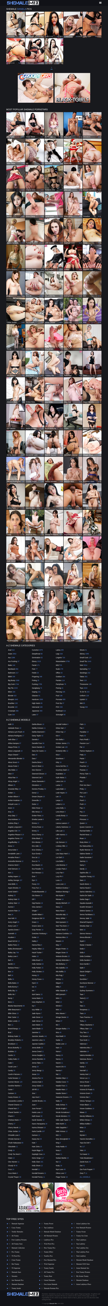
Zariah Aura (85, 1162)
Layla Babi (61, 789)
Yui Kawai (84, 1154)
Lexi (58, 819)
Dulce (35, 804)
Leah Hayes (61, 793)
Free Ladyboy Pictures (19, 1240)
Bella (11, 979)
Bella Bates (13, 983)
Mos (58, 1032)
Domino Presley (39, 789)
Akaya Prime (14, 747)
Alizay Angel (13, 781)
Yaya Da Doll (85, 1143)
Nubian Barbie (62, 1158)
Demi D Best (38, 766)
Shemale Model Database (52, 1232)
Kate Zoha (37, 1147)
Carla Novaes (14, 1078)
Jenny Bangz (38, 1070)
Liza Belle (60, 861)
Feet (35, 669)
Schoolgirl (61, 715)
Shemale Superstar (18, 1224)
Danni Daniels (38, 747)
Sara (83, 880)
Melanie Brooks (63, 956)
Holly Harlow (38, 964)
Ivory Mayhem (38, 1002)
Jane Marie (37, 1025)
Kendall (36, 1169)
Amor (11, 808)
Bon (10, 1025)
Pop (82, 808)
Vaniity (84, 1063)
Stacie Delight (85, 972)
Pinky (83, 789)
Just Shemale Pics (17, 1280)
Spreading (85, 669)
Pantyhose (61, 684)
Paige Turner (62, 1177)
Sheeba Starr (86, 926)
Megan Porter (62, 949)
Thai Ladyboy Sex (82, 1248)
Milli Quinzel (61, 994)
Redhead (61, 711)
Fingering (37, 677)
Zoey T (83, 1173)
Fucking (37, 684)
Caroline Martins (15, 1086)
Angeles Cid (14, 831)
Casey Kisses (14, 1097)
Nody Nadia (61, 1147)
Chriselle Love (14, 1135)
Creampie (13, 711)
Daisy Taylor (37, 736)
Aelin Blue (13, 739)
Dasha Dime (37, 762)
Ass (11, 658)
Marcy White (61, 918)
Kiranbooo (60, 758)
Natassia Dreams (64, 1097)
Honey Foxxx (38, 979)
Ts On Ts (84, 692)
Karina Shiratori (39, 1127)
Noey (58, 1150)
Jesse (36, 1074)
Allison (11, 785)
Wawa (83, 1112)
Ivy (33, 1006)
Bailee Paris (13, 945)
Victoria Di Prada (87, 1089)
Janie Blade (37, 1029)
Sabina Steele (86, 854)
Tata (82, 1006)
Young (84, 707)
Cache (11, 1055)
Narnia (59, 1070)
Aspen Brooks (14, 888)
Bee (10, 972)
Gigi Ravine (37, 903)
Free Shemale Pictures (83, 1228)
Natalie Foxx (61, 1086)
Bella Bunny (13, 987)
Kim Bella (60, 739)
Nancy (59, 1055)
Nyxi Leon (61, 1169)
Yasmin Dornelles (87, 1139)
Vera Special (85, 1086)
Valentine (84, 1051)
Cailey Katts (13, 1059)
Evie (34, 876)
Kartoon (36, 1135)
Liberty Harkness (63, 827)
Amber (11, 793)
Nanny (59, 1059)
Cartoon (12, 1093)
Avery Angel (13, 922)
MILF (59, 665)
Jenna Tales (37, 1063)
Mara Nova (60, 911)
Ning (58, 1143)
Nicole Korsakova (63, 1112)
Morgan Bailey (63, 1029)
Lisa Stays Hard (63, 854)
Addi (11, 724)
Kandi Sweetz (38, 1120)
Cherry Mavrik (14, 1127)
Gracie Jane (37, 926)
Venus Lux (85, 1078)
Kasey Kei (37, 1139)
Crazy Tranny (16, 1228)
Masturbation (63, 661)
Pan (82, 728)
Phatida (83, 777)
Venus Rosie (85, 1082)
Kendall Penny (38, 1177)
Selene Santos (86, 911)
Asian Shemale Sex (82, 1268)
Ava (10, 914)
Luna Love (61, 884)
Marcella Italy (62, 914)
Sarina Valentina (87, 892)
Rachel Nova (86, 835)
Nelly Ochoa (61, 1105)
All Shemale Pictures (51, 1236)
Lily (58, 838)
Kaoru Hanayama (39, 1124)
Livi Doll (60, 857)
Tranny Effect (48, 1252)
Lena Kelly (61, 808)
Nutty (59, 1166)
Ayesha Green (14, 930)
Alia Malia (13, 770)
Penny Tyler (85, 774)
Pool (59, 696)
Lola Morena (61, 865)
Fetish (35, 673)
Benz (11, 1002)
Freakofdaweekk (39, 892)
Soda (82, 949)
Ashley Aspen (14, 876)
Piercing (60, 692)
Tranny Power (48, 1224)
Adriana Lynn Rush (16, 732)
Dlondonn (36, 785)
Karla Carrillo (38, 1131)
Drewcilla (36, 800)
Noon (59, 1154)
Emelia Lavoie (38, 819)
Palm (83, 724)
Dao (34, 755)
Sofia (82, 952)
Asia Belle (13, 884)
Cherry (11, 1124)
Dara (34, 758)
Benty (11, 998)
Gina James (37, 907)
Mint (58, 1010)
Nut (58, 1162)
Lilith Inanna (61, 835)
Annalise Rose (14, 857)
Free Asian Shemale (50, 1284)
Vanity (83, 1067)
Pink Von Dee (85, 785)
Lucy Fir (59, 876)
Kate (34, 1143)
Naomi (59, 1063)
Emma (35, 823)
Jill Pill (35, 1089)
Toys (83, 688)
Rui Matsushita (86, 846)
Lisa (58, 850)
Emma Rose (37, 827)
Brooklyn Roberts (15, 1040)
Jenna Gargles (38, 1055)
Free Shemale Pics (50, 1260)
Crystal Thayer (14, 1177)
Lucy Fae (60, 873)
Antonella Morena (15, 861)
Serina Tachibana (87, 914)
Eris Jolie (36, 846)
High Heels (37, 703)
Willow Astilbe (85, 1124)
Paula (82, 758)
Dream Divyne (38, 797)
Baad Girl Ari (14, 941)
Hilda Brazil (37, 960)
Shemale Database (18, 1284)
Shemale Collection (18, 1248)
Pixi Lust (83, 793)
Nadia (59, 1040)
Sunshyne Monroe (88, 983)
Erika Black (37, 838)
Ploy (82, 797)
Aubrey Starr (14, 903)
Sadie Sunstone (86, 857)
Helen (35, 956)
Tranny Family (49, 1268)
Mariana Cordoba (64, 933)
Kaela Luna (37, 1112)
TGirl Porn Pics (49, 1244)
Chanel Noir (13, 1108)
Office (59, 673)
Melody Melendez (63, 960)
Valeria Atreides (87, 1055)
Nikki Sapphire (62, 1127)
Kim (58, 736)
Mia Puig (60, 975)
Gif (33, 899)
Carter (11, 1089)
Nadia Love (61, 1044)
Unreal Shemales (49, 1280)
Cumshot (37, 650)
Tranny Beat (48, 1276)
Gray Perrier (37, 930)
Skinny (84, 654)
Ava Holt (12, 918)
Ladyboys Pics (49, 1240)
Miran (59, 1021)
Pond (83, 800)
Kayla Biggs (37, 1150)
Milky (58, 987)
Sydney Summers (87, 991)
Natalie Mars (62, 1089)
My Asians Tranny (82, 1276)
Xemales (14, 1276)
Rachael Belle (86, 831)
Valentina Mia (86, 1048)
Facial (36, 665)
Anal (11, 650)
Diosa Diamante (38, 781)
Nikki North (61, 1124)
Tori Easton (85, 1036)
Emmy (35, 831)
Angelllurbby (14, 842)
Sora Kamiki (85, 964)
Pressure (84, 816)
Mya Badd (61, 1036)
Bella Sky (12, 991)
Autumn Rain (14, 911)
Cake (10, 1063)
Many (59, 907)
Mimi (59, 998)
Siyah (82, 941)
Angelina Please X (16, 835)
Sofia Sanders (86, 960)
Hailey (35, 941)
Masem (60, 941)
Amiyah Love (14, 804)
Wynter (83, 1135)
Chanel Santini (14, 1112)
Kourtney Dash (62, 770)
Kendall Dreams (39, 1173)
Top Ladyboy (80, 1244)
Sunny (83, 975)
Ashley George (15, 880)
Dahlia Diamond (38, 732)
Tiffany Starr (86, 1029)
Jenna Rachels (38, 1059)
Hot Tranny (15, 1264)
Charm (11, 1116)
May (58, 945)
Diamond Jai (37, 777)
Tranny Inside (16, 1288)
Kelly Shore (37, 1166)
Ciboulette (13, 1147)
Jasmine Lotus (38, 1040)
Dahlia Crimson (39, 728)
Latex (35, 715)
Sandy (83, 869)
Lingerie (60, 658)
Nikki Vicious (62, 1131)
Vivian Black (85, 1105)
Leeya (59, 800)
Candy (11, 1070)
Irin (34, 991)
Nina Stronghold (63, 1139)
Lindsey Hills (62, 846)
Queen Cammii (86, 827)
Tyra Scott (85, 1040)
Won (82, 1131)
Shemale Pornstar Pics (51, 1288)
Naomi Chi (61, 1067)
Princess (84, 819)
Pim (82, 781)
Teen (83, 680)
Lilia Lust (60, 831)
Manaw (60, 899)
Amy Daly (12, 816)
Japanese (37, 711)
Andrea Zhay (13, 823)
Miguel (59, 983)
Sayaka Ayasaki (86, 903)
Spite (82, 968)
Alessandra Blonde (16, 758)
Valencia (83, 1044)
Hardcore (37, 699)
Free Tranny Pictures (83, 1272)
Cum (11, 715)
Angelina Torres (15, 838)
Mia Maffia (61, 972)
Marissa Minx (62, 937)
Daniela (35, 739)
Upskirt (83, 699)
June (34, 1105)
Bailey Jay (13, 952)
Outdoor (60, 677)
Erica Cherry (37, 835)
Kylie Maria (61, 777)
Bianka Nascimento (16, 1006)
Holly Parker (37, 968)
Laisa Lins (61, 781)
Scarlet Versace (86, 907)
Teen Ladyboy (81, 1256)
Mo (58, 1025)
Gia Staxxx (37, 895)
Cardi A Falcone (15, 1074)
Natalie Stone (61, 1093)
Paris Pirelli (84, 739)
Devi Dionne (37, 770)
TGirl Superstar (49, 1264)
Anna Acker (13, 850)
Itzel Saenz (37, 994)
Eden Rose (37, 808)
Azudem (12, 937)
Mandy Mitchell (63, 903)
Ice (34, 987)
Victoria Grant (86, 1093)
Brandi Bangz (14, 1029)
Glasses (36, 696)
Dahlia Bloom (38, 724)
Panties (60, 680)
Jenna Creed (38, 1051)
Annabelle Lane (15, 854)
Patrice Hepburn (87, 751)
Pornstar (60, 699)
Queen (83, 823)
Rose (83, 838)
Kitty (58, 762)
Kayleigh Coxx (38, 1154)
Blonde (12, 696)
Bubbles (12, 1051)
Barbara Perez (14, 968)
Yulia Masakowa (86, 1158)
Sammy (84, 861)
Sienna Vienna (86, 933)
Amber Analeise (15, 800)
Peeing (59, 688)
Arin (10, 873)
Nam (59, 1048)
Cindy (11, 1150)
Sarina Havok (85, 888)
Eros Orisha (37, 850)
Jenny (35, 1067)
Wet (82, 703)
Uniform (84, 696)
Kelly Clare (37, 1162)
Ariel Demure (14, 869)
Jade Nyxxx (37, 1013)
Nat (58, 1074)
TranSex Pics (48, 1256)
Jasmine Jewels (39, 1036)
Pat (82, 747)
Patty (83, 755)
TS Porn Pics (16, 1256)
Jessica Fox (37, 1078)
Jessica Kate (37, 1082)
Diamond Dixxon (39, 774)
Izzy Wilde (37, 1010)
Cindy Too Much (14, 1154)
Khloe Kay (61, 732)
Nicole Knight (61, 1108)
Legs (59, 654)
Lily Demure (61, 842)
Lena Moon (61, 812)
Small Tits (85, 661)
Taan (82, 994)
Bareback (13, 669)
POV (59, 707)
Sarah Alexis (85, 884)
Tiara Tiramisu (86, 1017)
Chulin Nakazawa (15, 1143)
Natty (59, 1101)
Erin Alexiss (37, 842)
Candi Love (13, 1067)
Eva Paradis (37, 869)
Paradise (84, 732)
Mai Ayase (60, 895)
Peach (83, 762)
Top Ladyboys (48, 1228)
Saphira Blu (85, 873)
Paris (83, 736)
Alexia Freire (13, 766)
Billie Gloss (13, 1013)
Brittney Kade (14, 1036)
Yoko (83, 1150)
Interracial (37, 707)
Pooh (83, 804)
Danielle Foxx (38, 743)
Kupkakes (61, 774)
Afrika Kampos (14, 743)
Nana (58, 1051)
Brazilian (13, 703)
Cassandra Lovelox (16, 1101)
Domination (37, 658)
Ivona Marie (37, 998)
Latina (60, 650)
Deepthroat (37, 654)
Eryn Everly (37, 854)
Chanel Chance (15, 1105)
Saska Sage (85, 899)
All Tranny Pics (49, 1272)
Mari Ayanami (62, 922)
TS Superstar (16, 1268)
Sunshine (84, 979)
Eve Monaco (37, 873)
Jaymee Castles (38, 1044)
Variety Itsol (85, 1074)
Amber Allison (14, 797)
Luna (59, 880)
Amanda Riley (14, 789)
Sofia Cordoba (86, 956)
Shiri (82, 930)
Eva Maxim (37, 865)
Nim (58, 1135)
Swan (83, 987)
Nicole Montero (63, 1116)
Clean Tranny (16, 1260)
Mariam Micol (62, 930)
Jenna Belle (37, 1048)
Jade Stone (37, 1017)
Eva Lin (36, 861)
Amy (11, 812)
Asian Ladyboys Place (83, 1284)
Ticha (83, 1021)
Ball (10, 960)
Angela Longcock (15, 827)
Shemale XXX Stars (83, 1264)
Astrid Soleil (13, 892)
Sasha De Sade (87, 895)
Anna (11, 846)
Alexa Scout (13, 762)
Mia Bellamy (61, 964)
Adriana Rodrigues (16, 736)
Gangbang (37, 688)
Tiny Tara (84, 1032)
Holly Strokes (38, 972)
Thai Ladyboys (81, 1240)
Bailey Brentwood (15, 949)
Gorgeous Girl (38, 918)
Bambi (11, 964)
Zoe (82, 1166)
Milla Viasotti (62, 991)
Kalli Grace (37, 1116)
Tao (82, 1002)
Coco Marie (13, 1173)
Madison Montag (63, 892)
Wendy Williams (87, 1116)
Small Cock (85, 658)
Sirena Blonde (86, 937)
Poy (82, 812)
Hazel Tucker (37, 952)
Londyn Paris (61, 869)
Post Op (60, 703)
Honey (35, 975)
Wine (83, 1127)
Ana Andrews (14, 819)
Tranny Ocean (81, 1232)
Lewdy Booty (62, 816)
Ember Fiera (37, 816)
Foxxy (36, 884)
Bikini (11, 692)
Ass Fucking (13, 661)
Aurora (11, 907)
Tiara (83, 1013)
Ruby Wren (85, 842)
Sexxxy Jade (86, 918)
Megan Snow (62, 952)
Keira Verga (38, 1158)
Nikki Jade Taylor (63, 1120)
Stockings (85, 673)
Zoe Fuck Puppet (87, 1169)
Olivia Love (61, 1173)
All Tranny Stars (17, 1244)
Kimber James (63, 743)
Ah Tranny (15, 1236)
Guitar (35, 937)
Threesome (85, 684)
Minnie (59, 1006)
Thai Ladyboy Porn (82, 1252)
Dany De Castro (39, 751)
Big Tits (13, 688)
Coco (11, 1169)
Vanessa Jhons (86, 1059)
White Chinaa (86, 1120)
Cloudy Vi (12, 1166)
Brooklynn (13, 1044)
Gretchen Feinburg (39, 933)
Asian (12, 654)
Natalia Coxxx (62, 1082)
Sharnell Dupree (86, 922)
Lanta (59, 785)
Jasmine (36, 1032)
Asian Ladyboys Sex (83, 1224)
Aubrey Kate (14, 899)
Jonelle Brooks (39, 1101)
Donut (35, 793)
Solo (83, 665)
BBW (11, 677)
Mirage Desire (62, 1017)
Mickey (59, 979)
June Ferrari (37, 1108)
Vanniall (84, 1070)
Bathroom (13, 673)
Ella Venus (37, 812)
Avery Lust (13, 926)
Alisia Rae (13, 777)
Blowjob (13, 699)
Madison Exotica (62, 888)
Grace (35, 922)
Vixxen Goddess (87, 1108)
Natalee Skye (62, 1078)
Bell (10, 975)
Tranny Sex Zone (82, 1236)
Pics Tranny (16, 1252)
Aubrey (12, 895)
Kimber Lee (62, 747)
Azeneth (12, 933)
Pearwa (84, 770)
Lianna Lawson (62, 823)
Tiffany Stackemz (87, 1025)
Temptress (85, 1010)
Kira (58, 755)
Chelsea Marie (14, 1120)
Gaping (36, 692)
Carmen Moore (15, 1082)
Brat (10, 1032)
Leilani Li (60, 804)
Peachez (84, 766)
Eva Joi (36, 857)
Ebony (36, 661)
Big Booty (13, 680)
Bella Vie (12, 994)
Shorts (83, 650)
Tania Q (84, 998)
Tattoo (83, 677)
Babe (11, 665)
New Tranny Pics (49, 1248)
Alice (11, 774)
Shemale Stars (16, 1272)
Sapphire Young (87, 876)
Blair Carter (13, 1017)
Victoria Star (85, 1097)
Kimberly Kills (62, 751)
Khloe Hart (61, 728)
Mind (59, 1002)
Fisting (35, 680)
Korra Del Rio (62, 766)
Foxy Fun (36, 888)
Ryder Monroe (86, 850)
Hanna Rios (37, 945)
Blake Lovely (14, 1021)
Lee (58, 797)
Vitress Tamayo (87, 1101)
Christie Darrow (14, 1139)
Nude (59, 669)
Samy (82, 865)
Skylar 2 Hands (86, 945)
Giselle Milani (37, 914)
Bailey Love (13, 956)
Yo (82, 1147)
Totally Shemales (17, 1232)
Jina (34, 1093)
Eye (34, 880)
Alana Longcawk (15, 751)
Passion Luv (85, 743)
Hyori (35, 983)
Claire (11, 1158)
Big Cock (13, 684)
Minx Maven (61, 1013)
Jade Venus (37, 1021)
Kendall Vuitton (62, 724)
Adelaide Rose (14, 728)
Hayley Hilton (38, 949)
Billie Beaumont (14, 1010)
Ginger (35, 911)
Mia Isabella (62, 968)
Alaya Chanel (13, 755)
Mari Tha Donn (62, 926)
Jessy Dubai (37, 1086)
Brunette (13, 707)
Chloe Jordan (14, 1131)
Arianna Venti (13, 865)
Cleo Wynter (13, 1162)
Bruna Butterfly (14, 1048)
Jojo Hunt (36, 1097)
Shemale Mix (53, 1303)
